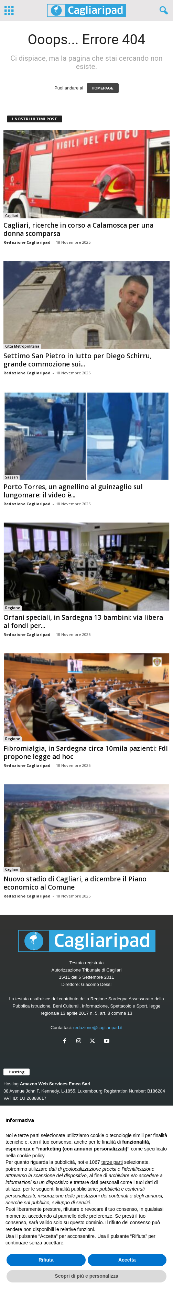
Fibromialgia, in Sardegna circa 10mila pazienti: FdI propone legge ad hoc (85, 752)
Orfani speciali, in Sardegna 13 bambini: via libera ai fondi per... (83, 621)
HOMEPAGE (102, 88)
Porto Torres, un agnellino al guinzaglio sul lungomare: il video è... (73, 490)
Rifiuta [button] (46, 1260)
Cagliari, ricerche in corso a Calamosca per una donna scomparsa (78, 229)
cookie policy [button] (30, 1155)
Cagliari (11, 215)
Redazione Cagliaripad (27, 242)
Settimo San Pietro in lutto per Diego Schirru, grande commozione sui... (77, 360)
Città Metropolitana (22, 346)
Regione (12, 607)
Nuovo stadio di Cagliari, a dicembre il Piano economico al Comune (75, 883)
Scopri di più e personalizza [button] (86, 1276)
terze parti (112, 1162)
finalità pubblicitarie (76, 1189)
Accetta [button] (127, 1260)
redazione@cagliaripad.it (97, 1027)
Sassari (11, 477)
